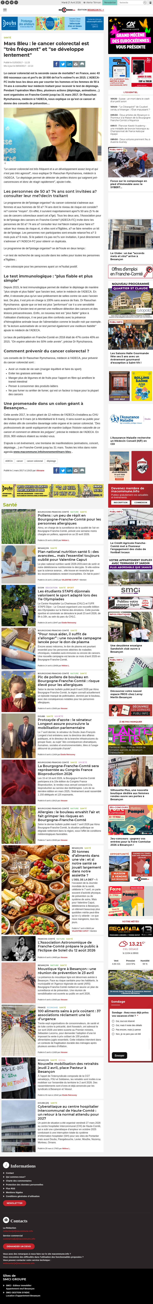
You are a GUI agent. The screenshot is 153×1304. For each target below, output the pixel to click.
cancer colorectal (35, 461)
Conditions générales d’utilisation (23, 1196)
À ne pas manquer (130, 721)
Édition (82, 10)
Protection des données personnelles (24, 1184)
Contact (10, 1173)
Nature (74, 512)
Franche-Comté (46, 939)
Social (62, 1060)
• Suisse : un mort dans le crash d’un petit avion (130, 100)
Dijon (41, 588)
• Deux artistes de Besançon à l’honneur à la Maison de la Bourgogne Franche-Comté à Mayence (130, 118)
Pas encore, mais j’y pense (128, 1029)
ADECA (9, 461)
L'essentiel (131, 92)
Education (52, 588)
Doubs (41, 716)
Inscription (120, 502)
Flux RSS (10, 1188)
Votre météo (130, 921)
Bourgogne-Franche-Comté (53, 512)
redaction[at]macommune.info (18, 1231)
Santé (7, 37)
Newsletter (14, 1203)
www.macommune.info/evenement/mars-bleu (42, 451)
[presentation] (110, 738)
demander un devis (19, 1246)
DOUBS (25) (43, 1103)
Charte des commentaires (19, 1181)
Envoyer (119, 1055)
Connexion (140, 502)
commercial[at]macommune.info (19, 1239)
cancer (20, 461)
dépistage (51, 461)
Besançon (43, 548)
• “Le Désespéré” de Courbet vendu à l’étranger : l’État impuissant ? (130, 108)
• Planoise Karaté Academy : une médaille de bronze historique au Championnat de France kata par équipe (129, 129)
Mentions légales (14, 1192)
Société (59, 716)
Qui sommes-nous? (16, 1177)
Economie (52, 1007)
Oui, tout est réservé (125, 1021)
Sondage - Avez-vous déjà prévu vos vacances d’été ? (130, 1014)
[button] (144, 2)
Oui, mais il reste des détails (129, 1025)
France (42, 1007)
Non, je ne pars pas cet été (128, 1034)
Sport (70, 588)
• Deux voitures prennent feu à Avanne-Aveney (130, 140)
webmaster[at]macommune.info (19, 1263)
